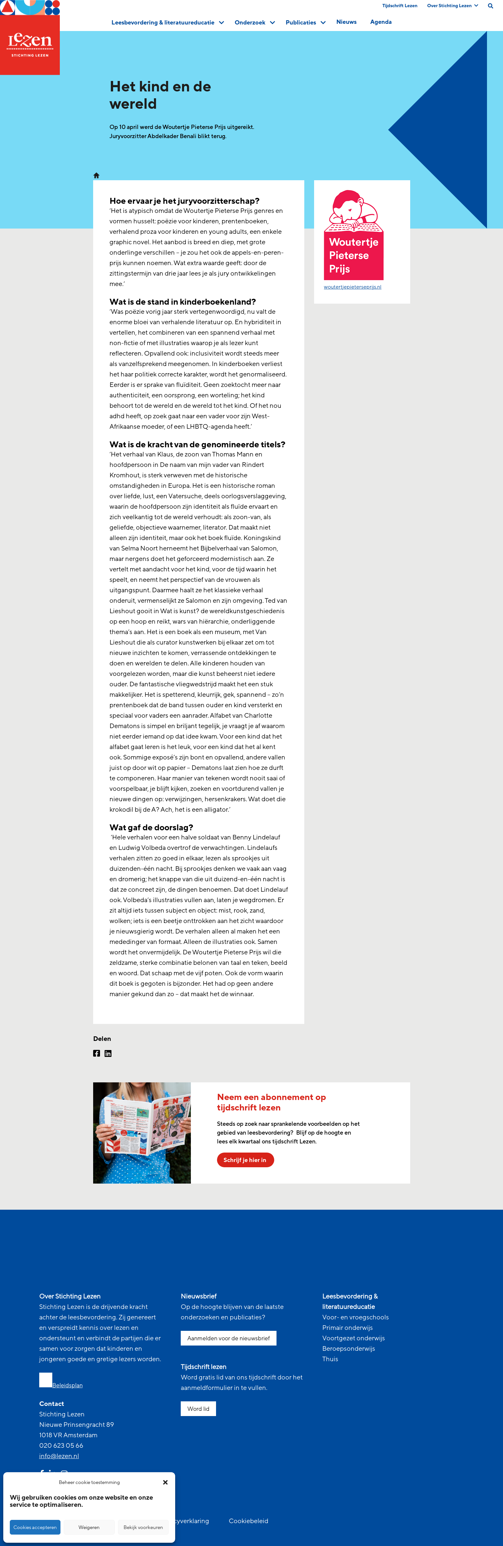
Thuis (330, 1359)
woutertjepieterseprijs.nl (352, 287)
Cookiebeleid (248, 1521)
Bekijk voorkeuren (143, 1527)
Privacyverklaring (184, 1521)
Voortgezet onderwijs (353, 1338)
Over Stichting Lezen (452, 6)
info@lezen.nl (59, 1456)
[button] (165, 1482)
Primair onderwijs (347, 1328)
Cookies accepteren (35, 1527)
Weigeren (89, 1527)
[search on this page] (490, 6)
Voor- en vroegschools (355, 1317)
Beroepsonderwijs (348, 1349)
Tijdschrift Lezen (399, 6)
